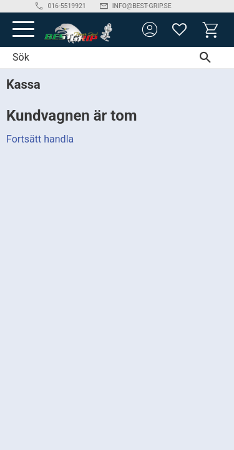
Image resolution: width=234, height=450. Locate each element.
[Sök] (208, 57)
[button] (23, 30)
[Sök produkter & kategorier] (91, 57)
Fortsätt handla (40, 139)
